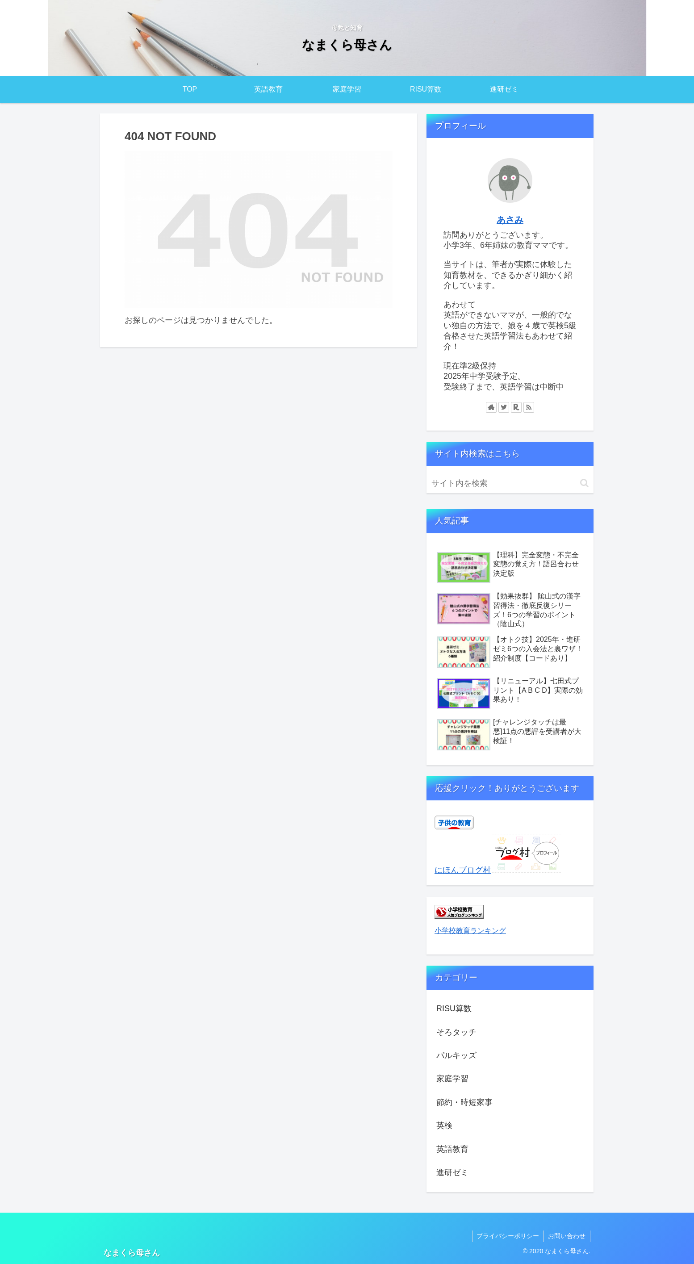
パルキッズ (456, 1055)
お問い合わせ (566, 1235)
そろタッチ (456, 1032)
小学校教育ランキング (470, 930)
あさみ (510, 220)
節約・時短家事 (464, 1102)
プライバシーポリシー (507, 1235)
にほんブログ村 (463, 870)
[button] (584, 483)
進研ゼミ (452, 1172)
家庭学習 (452, 1078)
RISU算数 (454, 1008)
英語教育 (452, 1149)
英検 (444, 1125)
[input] (510, 483)
